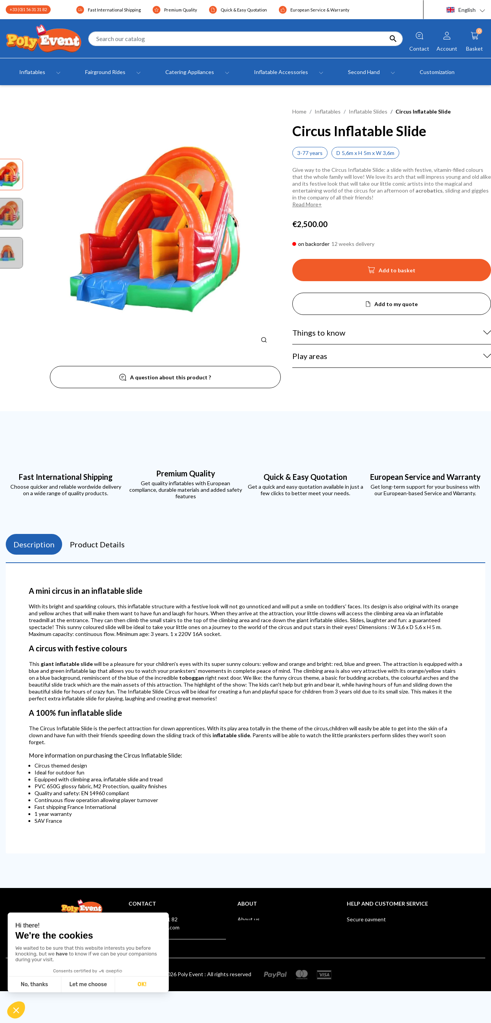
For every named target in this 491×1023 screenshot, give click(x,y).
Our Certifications (368, 951)
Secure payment (366, 919)
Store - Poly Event (259, 959)
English (461, 10)
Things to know (318, 332)
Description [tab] (33, 544)
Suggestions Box (367, 959)
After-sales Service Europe (379, 935)
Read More (305, 204)
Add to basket (391, 272)
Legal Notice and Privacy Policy (274, 927)
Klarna (354, 967)
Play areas (309, 356)
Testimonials (252, 943)
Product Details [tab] (97, 544)
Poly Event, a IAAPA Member (381, 943)
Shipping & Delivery (370, 927)
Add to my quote (396, 304)
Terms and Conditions (263, 935)
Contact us (250, 951)
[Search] (245, 38)
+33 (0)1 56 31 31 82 (28, 9)
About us (248, 919)
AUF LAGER (361, 975)
